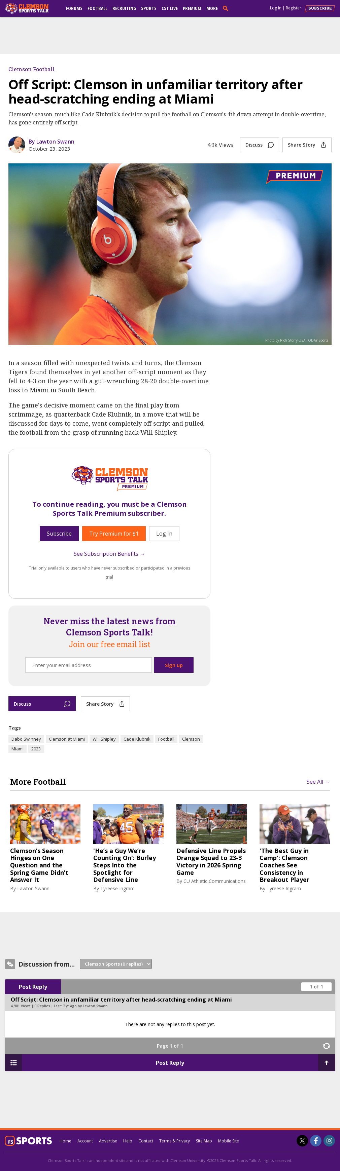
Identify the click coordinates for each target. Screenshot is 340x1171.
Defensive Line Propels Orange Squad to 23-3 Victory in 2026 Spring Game (211, 861)
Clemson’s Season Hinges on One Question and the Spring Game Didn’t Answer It (39, 865)
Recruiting (124, 8)
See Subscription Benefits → (109, 553)
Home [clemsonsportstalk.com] (65, 1141)
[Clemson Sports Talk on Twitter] (302, 1140)
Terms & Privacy (174, 1141)
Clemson (191, 739)
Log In (275, 8)
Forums (74, 8)
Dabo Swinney (26, 739)
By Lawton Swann (51, 141)
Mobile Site (228, 1141)
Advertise (108, 1141)
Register (293, 8)
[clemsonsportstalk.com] (31, 8)
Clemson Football (31, 69)
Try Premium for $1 (114, 533)
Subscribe (59, 533)
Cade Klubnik (137, 739)
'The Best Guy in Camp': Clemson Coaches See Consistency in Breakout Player (284, 865)
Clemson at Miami (67, 739)
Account (85, 1141)
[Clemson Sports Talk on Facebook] (315, 1140)
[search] (227, 8)
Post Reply (33, 986)
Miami (17, 749)
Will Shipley (104, 739)
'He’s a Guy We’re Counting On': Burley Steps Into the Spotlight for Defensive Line (124, 865)
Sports (149, 8)
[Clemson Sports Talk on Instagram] (329, 1140)
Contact (145, 1141)
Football (97, 8)
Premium (192, 8)
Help (127, 1141)
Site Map (204, 1141)
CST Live (170, 8)
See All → (318, 781)
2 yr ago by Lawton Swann (85, 1006)
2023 (36, 749)
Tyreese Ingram (117, 888)
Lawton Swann (33, 888)
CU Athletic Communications (214, 881)
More (212, 8)
